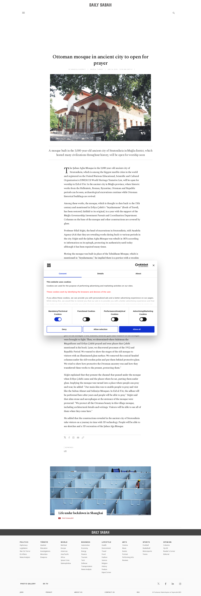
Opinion (167, 542)
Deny (64, 329)
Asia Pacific (65, 554)
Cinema (125, 545)
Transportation (86, 566)
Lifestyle (106, 542)
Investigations (45, 551)
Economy (84, 548)
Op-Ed (165, 548)
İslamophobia (66, 563)
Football (146, 545)
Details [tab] (100, 274)
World (64, 542)
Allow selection (100, 329)
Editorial (166, 554)
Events (124, 551)
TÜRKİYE (44, 542)
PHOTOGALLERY (68, 518)
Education (43, 548)
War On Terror (25, 551)
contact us (110, 592)
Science (104, 560)
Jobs (21, 592)
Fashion (104, 557)
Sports (146, 542)
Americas (64, 551)
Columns (166, 545)
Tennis (145, 554)
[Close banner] (153, 265)
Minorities (43, 554)
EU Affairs (23, 554)
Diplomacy (23, 545)
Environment (106, 548)
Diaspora (43, 557)
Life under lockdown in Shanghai (81, 513)
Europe (63, 548)
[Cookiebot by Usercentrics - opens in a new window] (137, 265)
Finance (84, 554)
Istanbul (43, 545)
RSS (138, 592)
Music (124, 548)
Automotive (85, 545)
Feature (104, 569)
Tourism (84, 557)
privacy (49, 592)
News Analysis (25, 557)
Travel (104, 551)
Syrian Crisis (65, 560)
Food (104, 554)
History (104, 566)
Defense (84, 563)
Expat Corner (106, 572)
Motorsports (147, 551)
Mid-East (64, 545)
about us (78, 592)
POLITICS (24, 542)
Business (85, 542)
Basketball (146, 548)
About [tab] (138, 274)
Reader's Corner (169, 551)
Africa (63, 557)
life (65, 451)
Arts (124, 542)
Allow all (137, 329)
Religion (104, 563)
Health (104, 545)
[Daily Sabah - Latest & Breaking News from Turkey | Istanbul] (100, 4)
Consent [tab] (63, 274)
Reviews (125, 560)
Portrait (125, 554)
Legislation (23, 548)
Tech (83, 560)
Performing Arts (128, 557)
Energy (83, 551)
